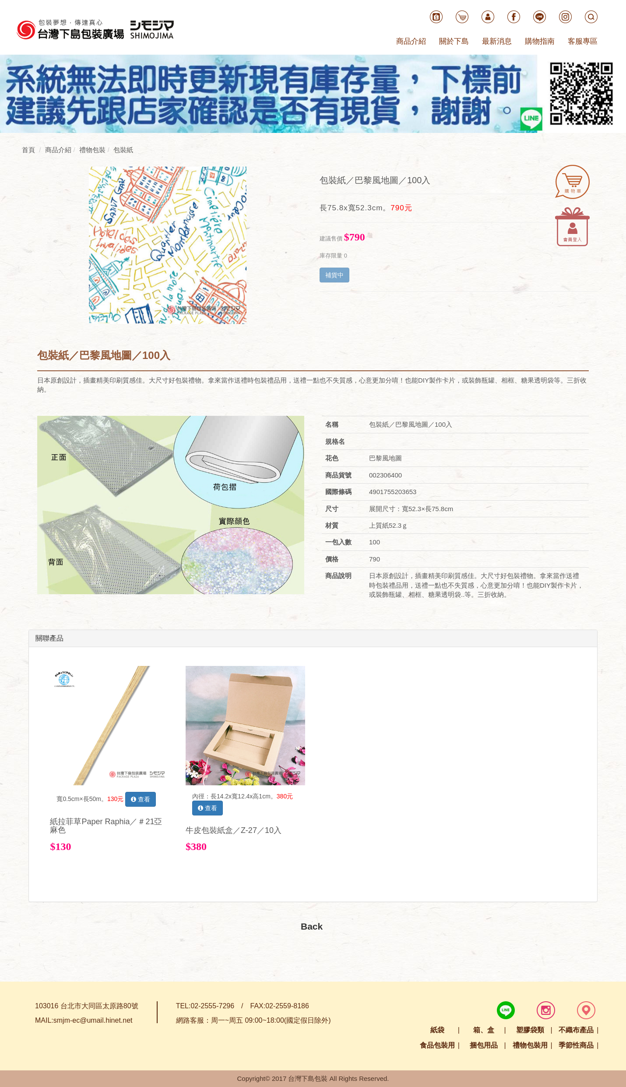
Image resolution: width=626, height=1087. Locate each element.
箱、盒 (483, 1030)
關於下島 (454, 41)
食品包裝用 (437, 1045)
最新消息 (497, 41)
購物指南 (540, 41)
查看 (140, 799)
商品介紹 (411, 41)
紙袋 (437, 1030)
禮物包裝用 (530, 1045)
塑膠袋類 (530, 1030)
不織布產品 (576, 1030)
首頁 (28, 149)
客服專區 (583, 41)
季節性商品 (576, 1045)
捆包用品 (484, 1045)
